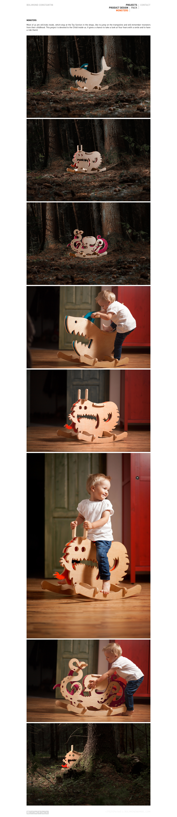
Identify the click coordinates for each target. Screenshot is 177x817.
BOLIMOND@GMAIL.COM (137, 812)
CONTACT (145, 5)
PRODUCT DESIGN (118, 8)
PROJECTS (131, 5)
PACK (134, 8)
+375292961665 (113, 812)
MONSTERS (122, 11)
